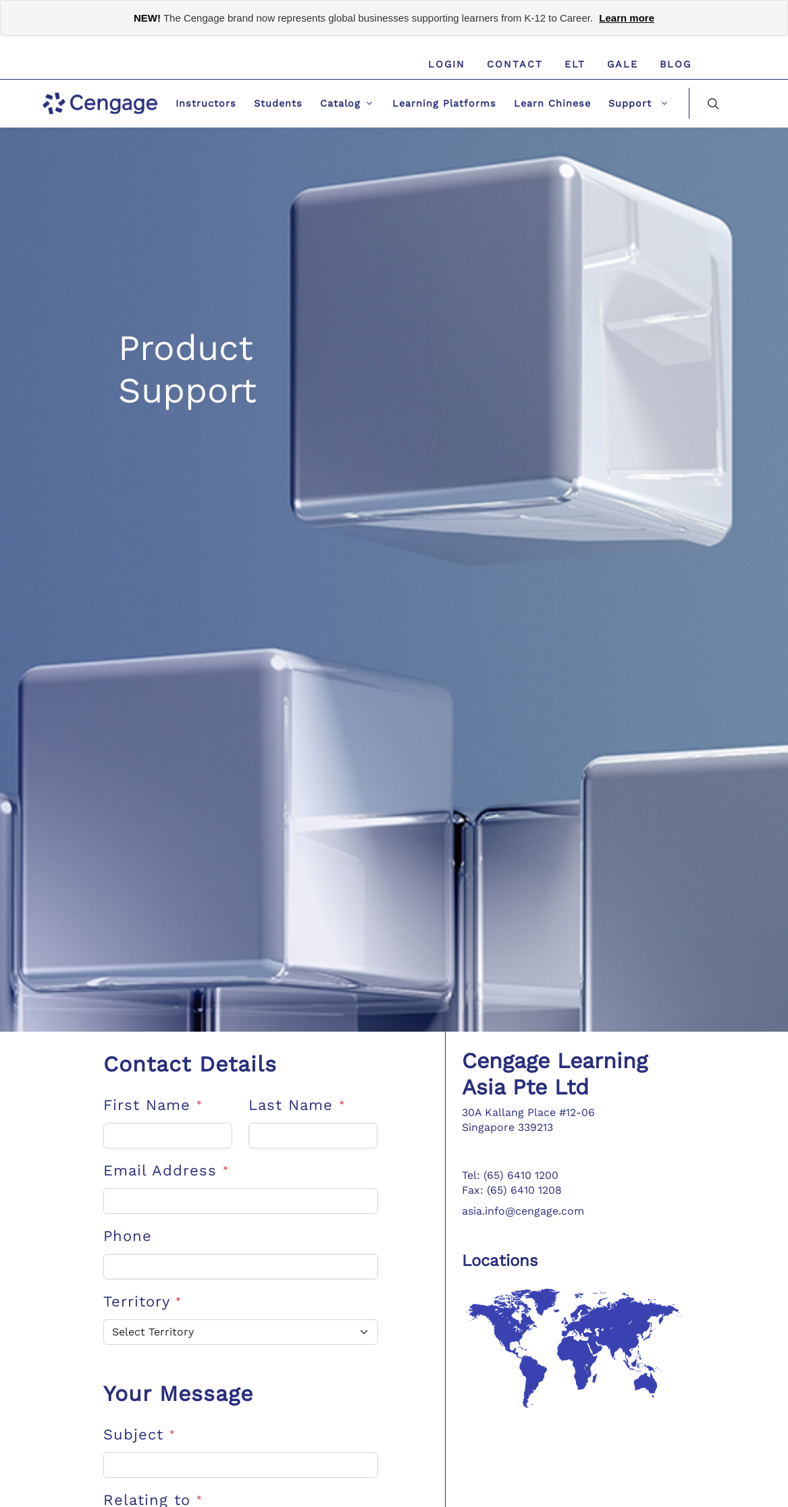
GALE (622, 64)
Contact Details (190, 1064)
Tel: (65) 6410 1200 (510, 1175)
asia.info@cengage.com (523, 1211)
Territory (142, 1301)
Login (446, 64)
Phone (127, 1235)
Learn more (626, 18)
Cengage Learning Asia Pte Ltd (555, 1073)
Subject (139, 1434)
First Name (153, 1104)
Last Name (296, 1104)
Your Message (178, 1393)
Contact (515, 64)
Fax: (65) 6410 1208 (512, 1190)
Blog (675, 64)
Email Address (166, 1170)
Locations (500, 1260)
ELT (574, 64)
